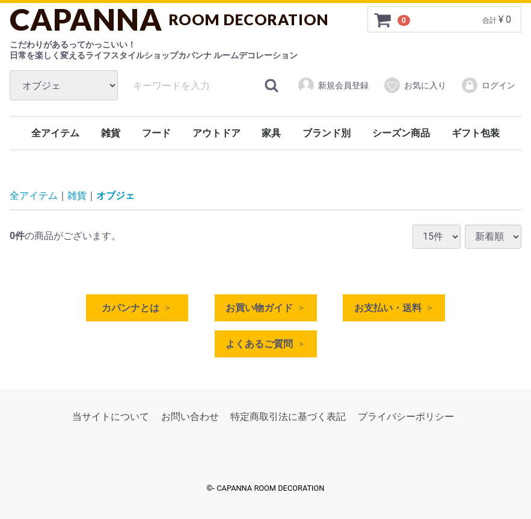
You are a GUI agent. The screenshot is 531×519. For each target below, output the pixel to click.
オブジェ (115, 196)
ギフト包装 (476, 133)
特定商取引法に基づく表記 (288, 416)
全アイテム (55, 133)
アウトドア (216, 133)
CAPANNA (169, 19)
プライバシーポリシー (406, 416)
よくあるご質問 (259, 344)
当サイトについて (110, 416)
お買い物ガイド (259, 308)
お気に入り (414, 85)
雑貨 (110, 133)
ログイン (488, 85)
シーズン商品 (401, 133)
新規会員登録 (333, 85)
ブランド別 (326, 133)
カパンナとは (130, 308)
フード (156, 133)
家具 (271, 133)
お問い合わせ (190, 416)
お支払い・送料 (388, 308)
